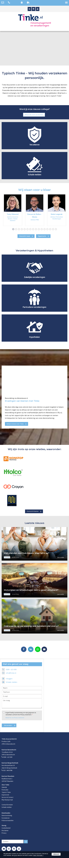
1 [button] (13, 229)
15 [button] (53, 229)
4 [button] (22, 229)
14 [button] (50, 229)
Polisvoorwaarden (7, 820)
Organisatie (42, 236)
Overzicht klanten (32, 511)
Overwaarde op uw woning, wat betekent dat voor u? (31, 626)
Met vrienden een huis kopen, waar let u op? (26, 553)
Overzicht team (24, 236)
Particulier (5, 790)
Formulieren (6, 818)
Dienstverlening (7, 815)
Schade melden (11, 682)
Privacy (4, 833)
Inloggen (9, 679)
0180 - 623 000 (11, 669)
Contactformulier (7, 805)
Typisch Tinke (6, 792)
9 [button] (36, 229)
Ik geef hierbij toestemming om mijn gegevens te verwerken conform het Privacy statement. (21, 713)
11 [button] (42, 229)
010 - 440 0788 (7, 770)
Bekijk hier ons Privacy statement (15, 717)
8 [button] (33, 229)
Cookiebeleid (6, 828)
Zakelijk (4, 787)
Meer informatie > (38, 855)
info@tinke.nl (11, 673)
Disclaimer (5, 830)
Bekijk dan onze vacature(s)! (34, 115)
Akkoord (56, 854)
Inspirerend (5, 795)
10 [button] (39, 229)
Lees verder (60, 557)
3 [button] (19, 229)
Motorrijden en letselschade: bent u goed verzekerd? (31, 590)
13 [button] (47, 229)
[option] (13, 210)
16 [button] (56, 229)
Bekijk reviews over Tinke (15, 424)
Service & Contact (7, 797)
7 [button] (30, 229)
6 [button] (27, 229)
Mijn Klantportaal (7, 800)
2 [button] (16, 229)
